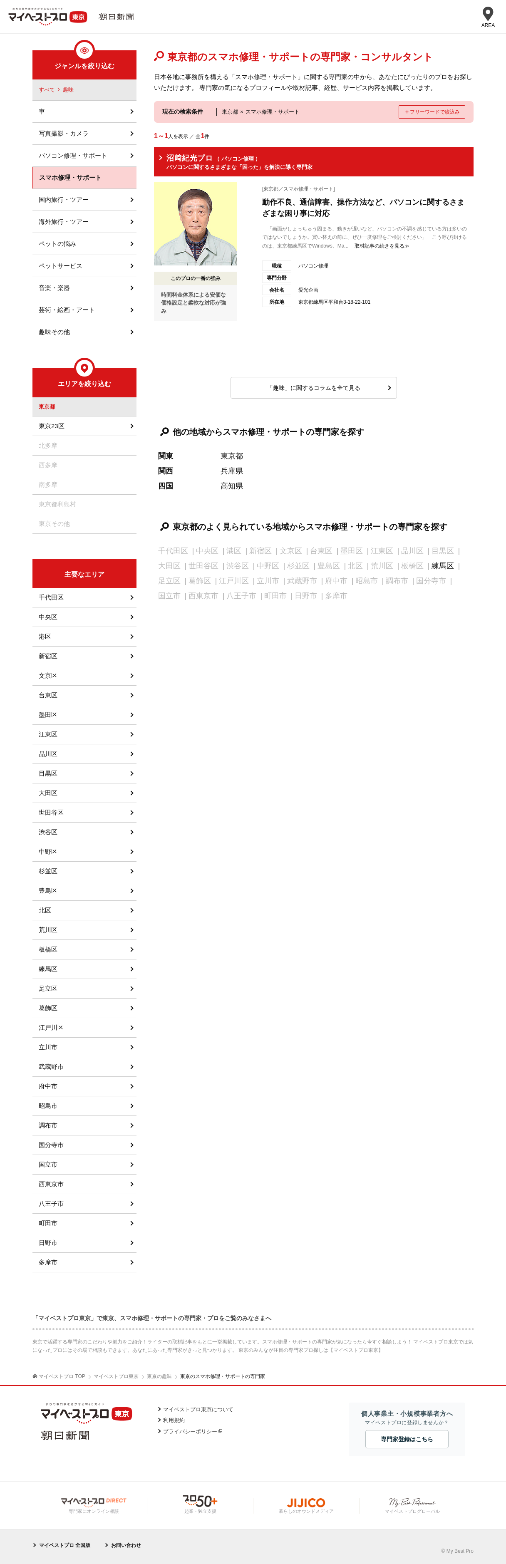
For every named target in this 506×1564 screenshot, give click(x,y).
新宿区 (48, 655)
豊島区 (48, 890)
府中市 (48, 1086)
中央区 (48, 616)
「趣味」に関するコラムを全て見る (313, 387)
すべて (47, 90)
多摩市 (48, 1262)
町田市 (48, 1223)
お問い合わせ (126, 1545)
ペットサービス (60, 265)
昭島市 (48, 1105)
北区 (45, 910)
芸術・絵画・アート (67, 309)
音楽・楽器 (54, 287)
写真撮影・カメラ (64, 133)
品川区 (48, 753)
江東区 (48, 734)
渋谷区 (48, 831)
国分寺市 (51, 1144)
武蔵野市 (51, 1066)
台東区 (48, 695)
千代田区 (51, 597)
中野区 (48, 851)
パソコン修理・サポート (73, 155)
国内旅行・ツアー (64, 199)
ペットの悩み (57, 243)
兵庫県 (232, 471)
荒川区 (48, 929)
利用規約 (174, 1420)
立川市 (48, 1047)
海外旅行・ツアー (64, 221)
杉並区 (48, 871)
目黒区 (48, 773)
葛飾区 (48, 1007)
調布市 (48, 1125)
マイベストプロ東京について (198, 1409)
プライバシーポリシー (190, 1431)
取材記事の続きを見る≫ (382, 246)
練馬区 (443, 566)
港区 (45, 636)
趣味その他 (54, 331)
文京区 (48, 675)
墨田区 (48, 714)
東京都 (232, 456)
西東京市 (51, 1183)
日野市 (48, 1242)
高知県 (232, 486)
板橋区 (48, 949)
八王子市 (51, 1203)
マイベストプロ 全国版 (64, 1545)
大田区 (48, 792)
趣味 (68, 90)
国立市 (48, 1164)
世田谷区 (51, 812)
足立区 (48, 988)
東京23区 (51, 425)
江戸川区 (51, 1027)
